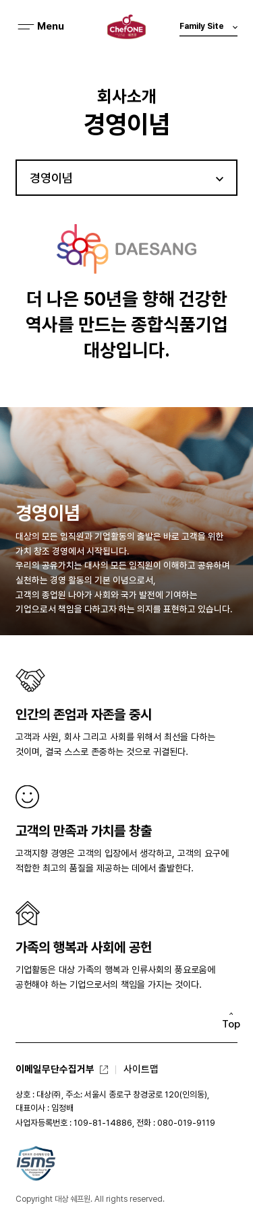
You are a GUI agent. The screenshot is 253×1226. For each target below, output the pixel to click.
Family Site (208, 29)
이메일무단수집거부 (55, 1069)
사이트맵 (141, 1069)
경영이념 (51, 178)
